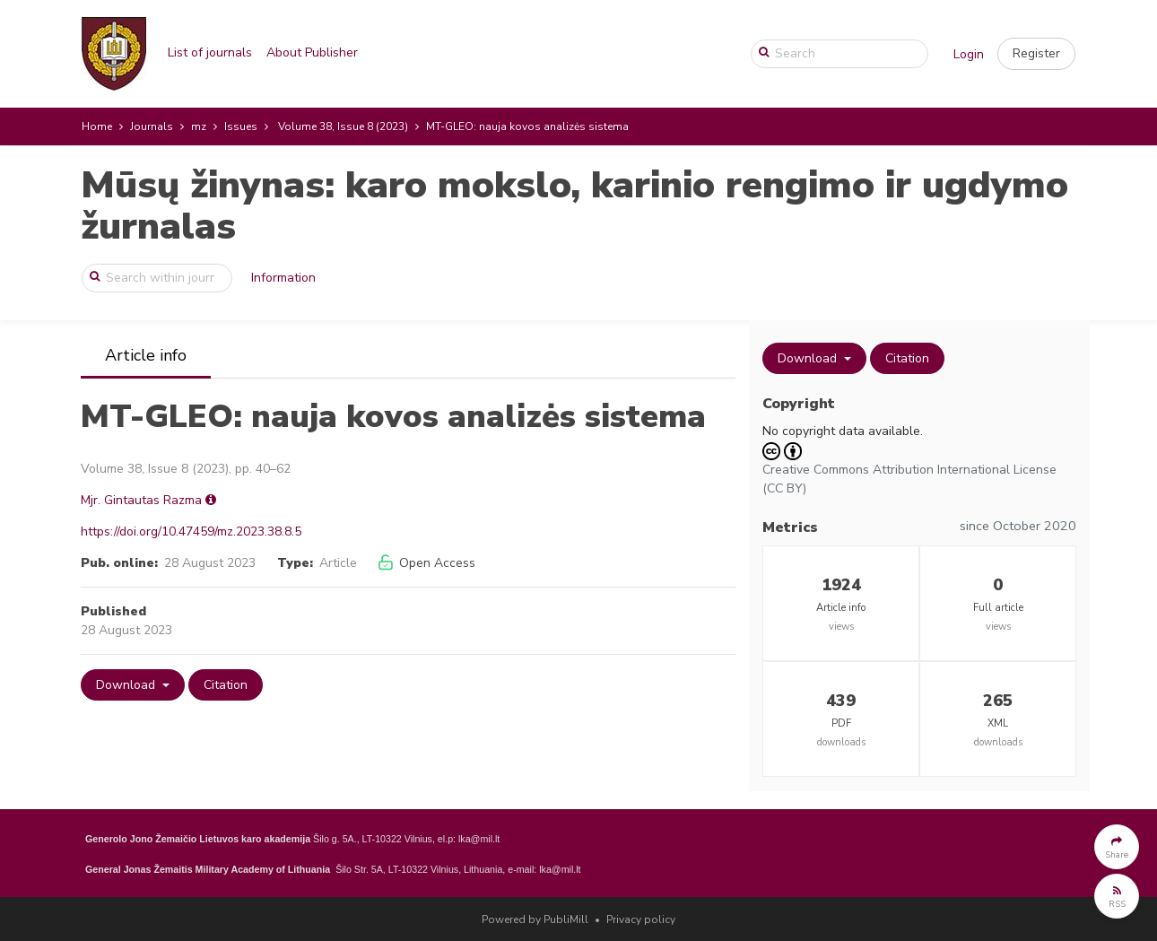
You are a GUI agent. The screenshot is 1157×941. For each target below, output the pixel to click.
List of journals (210, 52)
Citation (226, 684)
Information (283, 277)
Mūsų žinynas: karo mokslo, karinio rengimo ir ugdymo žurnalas (574, 206)
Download (127, 684)
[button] (1036, 54)
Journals (151, 126)
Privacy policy (640, 919)
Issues (240, 126)
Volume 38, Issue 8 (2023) (343, 126)
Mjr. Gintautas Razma (141, 500)
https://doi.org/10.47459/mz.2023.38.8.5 (191, 531)
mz (198, 126)
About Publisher (312, 52)
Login (968, 54)
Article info (146, 355)
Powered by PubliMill (535, 919)
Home (97, 126)
